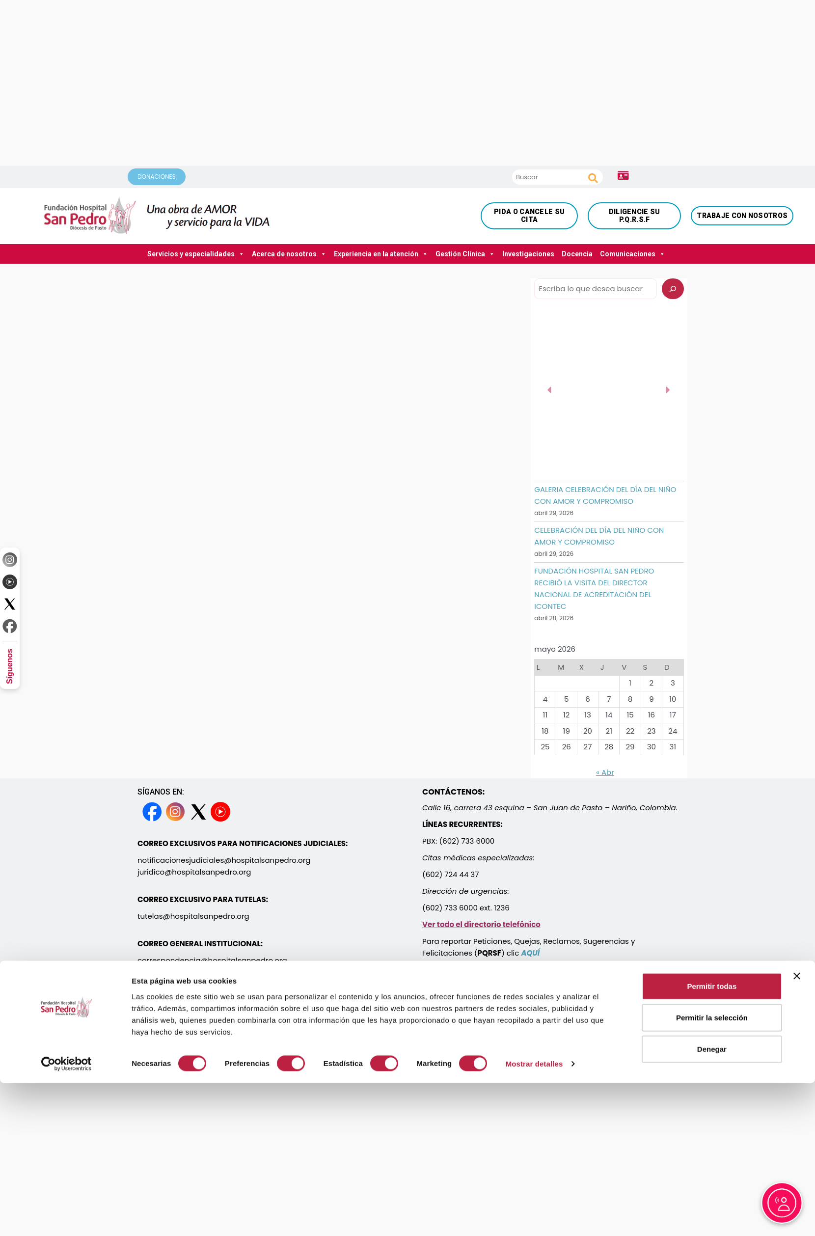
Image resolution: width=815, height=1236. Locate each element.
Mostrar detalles (534, 1139)
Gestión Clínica (465, 254)
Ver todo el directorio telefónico (481, 924)
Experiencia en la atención (381, 254)
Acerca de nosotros (289, 254)
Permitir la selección (712, 1093)
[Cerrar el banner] (796, 1051)
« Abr (605, 772)
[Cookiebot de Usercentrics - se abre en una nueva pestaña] (66, 1139)
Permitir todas (711, 1062)
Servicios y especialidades (195, 254)
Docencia (577, 254)
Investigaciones (528, 254)
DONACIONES (156, 176)
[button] (550, 390)
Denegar (712, 1125)
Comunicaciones (632, 254)
